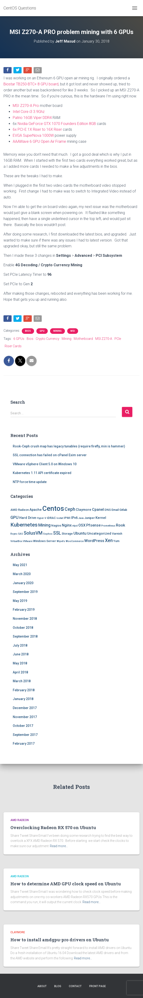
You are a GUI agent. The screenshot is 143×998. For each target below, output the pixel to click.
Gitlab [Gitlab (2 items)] (123, 509)
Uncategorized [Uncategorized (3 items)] (99, 533)
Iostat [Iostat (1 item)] (60, 518)
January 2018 (23, 699)
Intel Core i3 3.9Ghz (28, 111)
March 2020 (22, 574)
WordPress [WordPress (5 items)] (94, 540)
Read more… (59, 846)
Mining (57, 331)
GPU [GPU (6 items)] (14, 517)
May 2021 (20, 565)
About (42, 986)
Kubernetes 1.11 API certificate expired (42, 473)
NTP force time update (30, 482)
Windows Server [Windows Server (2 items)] (44, 541)
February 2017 (24, 743)
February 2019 (24, 609)
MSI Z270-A (103, 339)
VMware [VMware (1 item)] (27, 541)
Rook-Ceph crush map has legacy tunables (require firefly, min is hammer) (69, 446)
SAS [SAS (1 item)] (20, 533)
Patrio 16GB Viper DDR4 (32, 117)
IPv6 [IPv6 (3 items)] (74, 518)
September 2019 (25, 592)
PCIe (117, 339)
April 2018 (20, 672)
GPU (42, 331)
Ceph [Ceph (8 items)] (70, 509)
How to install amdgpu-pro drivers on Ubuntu (59, 939)
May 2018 (20, 663)
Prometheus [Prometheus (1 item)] (108, 525)
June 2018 (21, 654)
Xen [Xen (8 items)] (109, 540)
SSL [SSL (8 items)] (57, 533)
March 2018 (22, 681)
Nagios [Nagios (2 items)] (56, 525)
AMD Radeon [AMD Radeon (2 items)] (19, 509)
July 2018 (20, 645)
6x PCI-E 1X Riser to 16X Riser (37, 129)
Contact (75, 986)
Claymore (17, 932)
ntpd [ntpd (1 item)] (75, 525)
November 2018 (25, 618)
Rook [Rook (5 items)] (120, 525)
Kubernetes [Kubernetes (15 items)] (24, 525)
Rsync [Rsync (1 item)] (13, 533)
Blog (57, 986)
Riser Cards (13, 346)
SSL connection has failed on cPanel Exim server (50, 455)
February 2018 (24, 690)
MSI (72, 331)
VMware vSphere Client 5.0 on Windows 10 (44, 464)
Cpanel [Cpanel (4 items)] (98, 509)
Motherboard (83, 339)
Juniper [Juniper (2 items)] (89, 518)
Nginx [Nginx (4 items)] (67, 525)
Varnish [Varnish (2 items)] (117, 533)
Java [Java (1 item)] (81, 518)
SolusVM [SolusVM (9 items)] (33, 533)
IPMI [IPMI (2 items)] (67, 518)
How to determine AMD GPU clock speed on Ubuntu (65, 883)
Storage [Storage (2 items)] (67, 533)
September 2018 (25, 636)
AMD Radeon (19, 820)
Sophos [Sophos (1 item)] (47, 533)
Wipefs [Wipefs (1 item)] (61, 541)
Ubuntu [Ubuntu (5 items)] (79, 533)
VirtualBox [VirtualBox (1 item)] (16, 541)
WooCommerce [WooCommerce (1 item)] (75, 541)
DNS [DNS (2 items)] (108, 509)
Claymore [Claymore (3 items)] (83, 510)
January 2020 (23, 583)
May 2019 (20, 601)
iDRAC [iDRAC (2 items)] (51, 518)
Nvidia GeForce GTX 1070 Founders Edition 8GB (57, 123)
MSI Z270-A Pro (26, 105)
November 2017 (25, 717)
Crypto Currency (47, 339)
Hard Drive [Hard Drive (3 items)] (27, 518)
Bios (28, 331)
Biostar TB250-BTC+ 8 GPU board (30, 84)
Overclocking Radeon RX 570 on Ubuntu (53, 827)
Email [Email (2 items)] (115, 509)
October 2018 (23, 627)
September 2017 (25, 735)
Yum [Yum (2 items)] (116, 541)
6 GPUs (18, 339)
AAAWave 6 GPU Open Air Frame (39, 141)
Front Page (97, 986)
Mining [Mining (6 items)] (44, 525)
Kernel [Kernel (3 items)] (100, 518)
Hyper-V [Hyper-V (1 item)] (41, 518)
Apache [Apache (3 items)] (35, 510)
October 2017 (23, 726)
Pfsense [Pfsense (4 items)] (93, 525)
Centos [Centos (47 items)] (53, 508)
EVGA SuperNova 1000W (33, 135)
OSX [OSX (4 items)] (82, 525)
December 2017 (25, 708)
